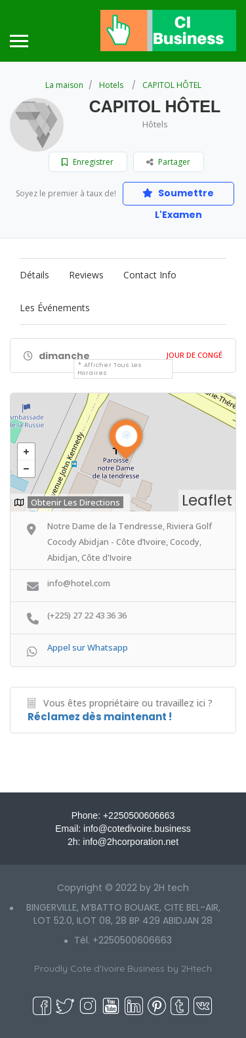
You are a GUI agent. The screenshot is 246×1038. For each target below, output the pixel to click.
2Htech (196, 968)
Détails (34, 275)
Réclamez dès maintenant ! (100, 717)
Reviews (86, 275)
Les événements (55, 307)
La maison (64, 85)
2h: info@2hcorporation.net (123, 841)
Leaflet (207, 500)
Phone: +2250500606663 (123, 815)
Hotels (111, 85)
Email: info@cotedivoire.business (122, 828)
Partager (168, 161)
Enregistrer (87, 161)
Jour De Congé (194, 355)
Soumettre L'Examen (178, 195)
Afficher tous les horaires (109, 369)
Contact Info (149, 275)
